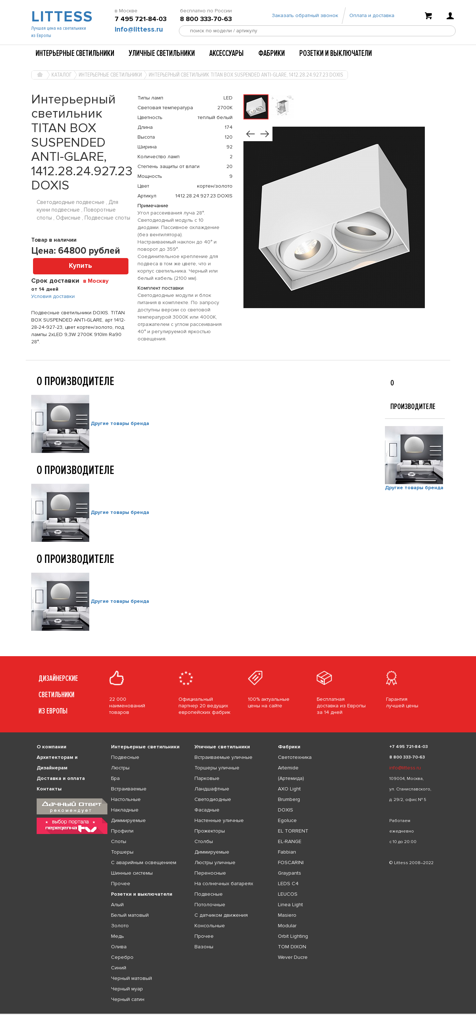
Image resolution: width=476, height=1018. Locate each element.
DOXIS (285, 810)
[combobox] (98, 281)
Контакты (49, 789)
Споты (118, 841)
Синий (118, 968)
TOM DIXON (292, 947)
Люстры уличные (214, 862)
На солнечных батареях (223, 883)
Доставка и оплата (61, 778)
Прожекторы (209, 831)
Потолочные (209, 905)
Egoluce (287, 820)
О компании (51, 747)
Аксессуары (226, 53)
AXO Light (289, 789)
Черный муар (127, 989)
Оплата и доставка (371, 15)
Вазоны (203, 947)
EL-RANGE (289, 841)
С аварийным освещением (143, 862)
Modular (287, 926)
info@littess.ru (139, 29)
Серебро (122, 957)
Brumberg (289, 799)
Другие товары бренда (120, 423)
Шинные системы (132, 873)
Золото (120, 926)
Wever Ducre (293, 957)
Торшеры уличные (216, 768)
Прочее (120, 883)
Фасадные (206, 810)
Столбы (203, 841)
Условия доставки (53, 296)
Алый (117, 905)
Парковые (206, 778)
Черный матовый (131, 978)
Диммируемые (128, 820)
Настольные (126, 799)
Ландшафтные (211, 789)
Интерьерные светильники (75, 53)
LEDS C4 (288, 883)
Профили (122, 831)
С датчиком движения (221, 915)
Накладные (125, 810)
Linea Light (290, 905)
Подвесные (125, 757)
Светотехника (295, 757)
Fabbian (287, 852)
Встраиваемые (129, 789)
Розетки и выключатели (335, 53)
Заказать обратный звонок (305, 15)
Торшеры (122, 852)
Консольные (209, 926)
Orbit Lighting (293, 936)
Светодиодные (212, 799)
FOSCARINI (291, 862)
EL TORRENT (293, 831)
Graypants (289, 873)
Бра (115, 778)
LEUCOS (288, 894)
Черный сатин (127, 999)
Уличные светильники (162, 53)
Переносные (210, 873)
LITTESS (61, 17)
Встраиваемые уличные (223, 757)
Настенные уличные (219, 820)
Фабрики (271, 53)
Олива (119, 947)
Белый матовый (130, 915)
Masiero (287, 915)
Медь (117, 936)
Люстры (120, 768)
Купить (80, 266)
